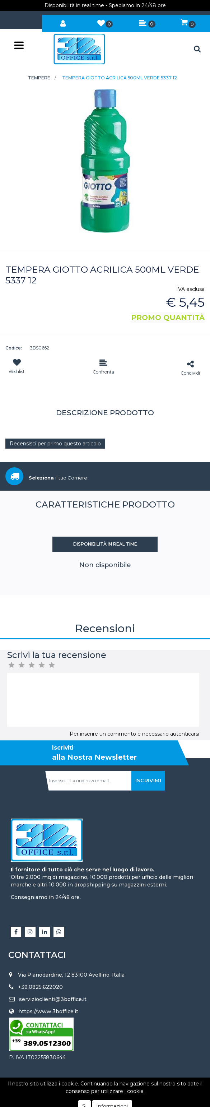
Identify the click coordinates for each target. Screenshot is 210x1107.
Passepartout (121, 1091)
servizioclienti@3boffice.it (53, 999)
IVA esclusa (190, 289)
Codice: (13, 348)
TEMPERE (39, 77)
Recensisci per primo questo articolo (55, 443)
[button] (63, 22)
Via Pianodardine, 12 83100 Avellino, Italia (71, 975)
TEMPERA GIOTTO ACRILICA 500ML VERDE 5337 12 (119, 77)
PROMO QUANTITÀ (168, 317)
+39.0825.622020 (40, 987)
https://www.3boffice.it (48, 1011)
